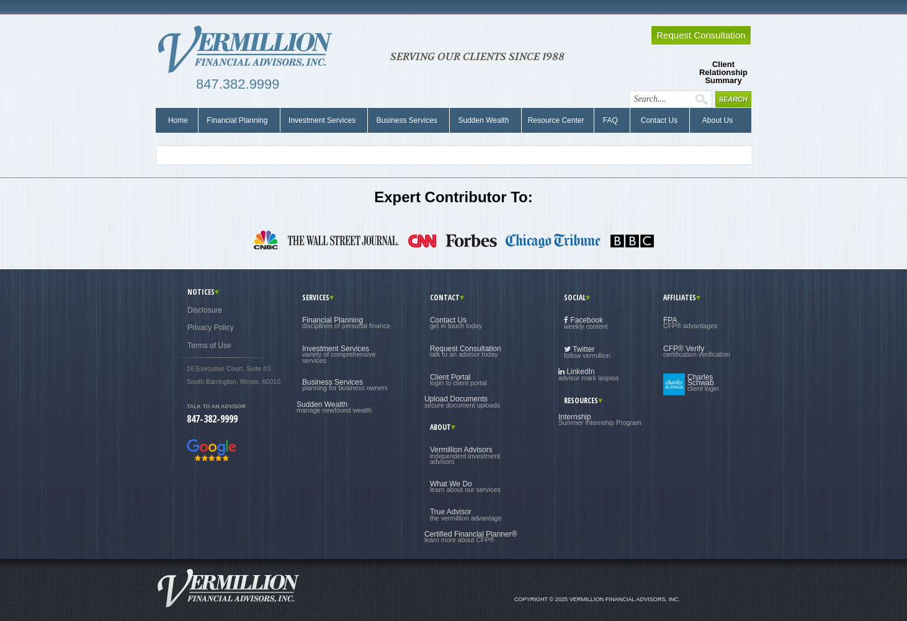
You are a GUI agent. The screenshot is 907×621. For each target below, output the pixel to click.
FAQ (610, 120)
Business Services (406, 120)
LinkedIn (588, 374)
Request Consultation (465, 351)
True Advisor (466, 514)
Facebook (586, 323)
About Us (714, 120)
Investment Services (322, 120)
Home (178, 120)
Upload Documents (462, 401)
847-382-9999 (212, 419)
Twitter (587, 352)
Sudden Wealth (483, 120)
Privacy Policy (210, 327)
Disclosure (204, 310)
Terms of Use (209, 345)
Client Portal (458, 379)
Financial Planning (237, 120)
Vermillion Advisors (465, 455)
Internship (599, 419)
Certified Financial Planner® (470, 536)
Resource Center (556, 120)
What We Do (465, 486)
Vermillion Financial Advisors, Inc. (249, 49)
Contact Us (658, 120)
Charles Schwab (702, 383)
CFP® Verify (696, 351)
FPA (690, 322)
